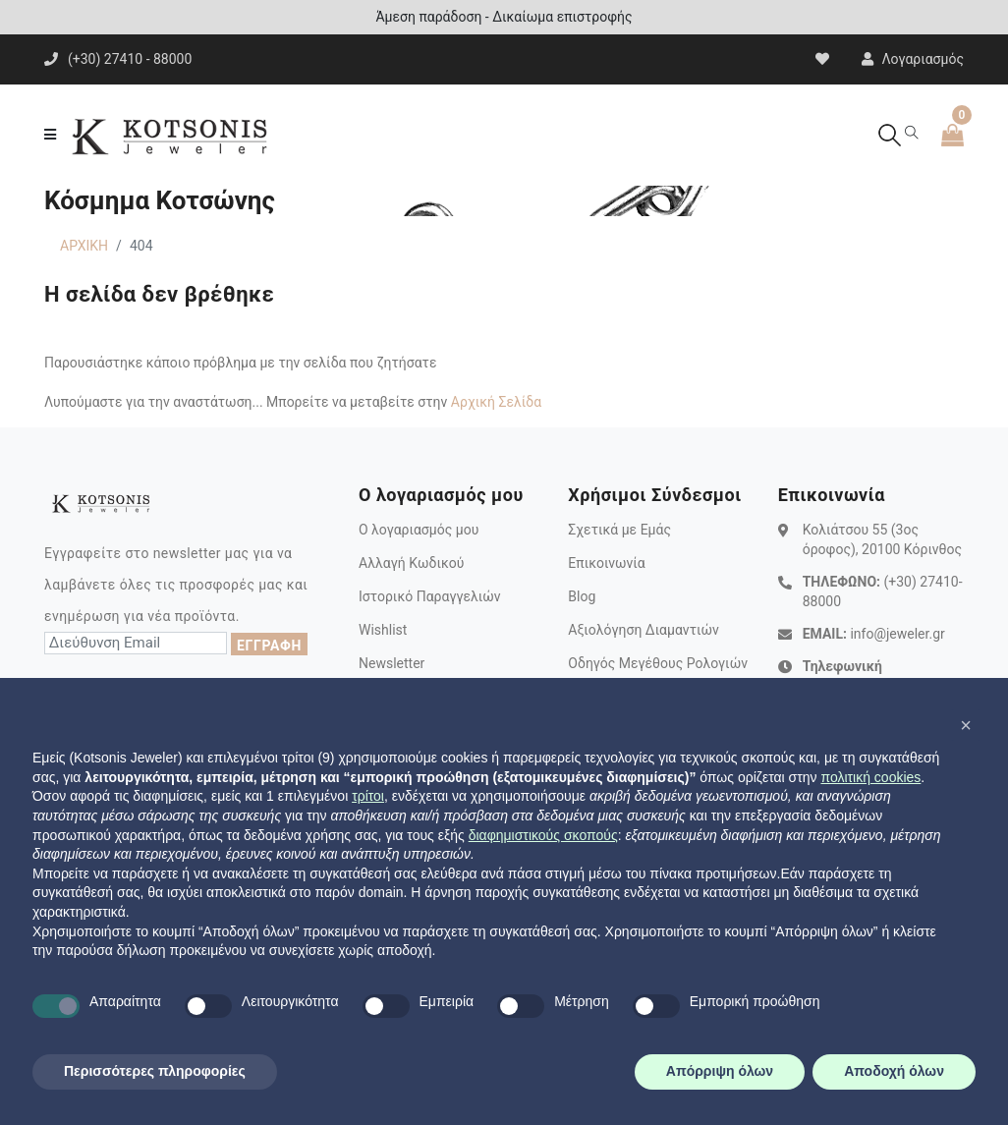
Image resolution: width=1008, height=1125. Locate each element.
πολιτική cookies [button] (870, 777)
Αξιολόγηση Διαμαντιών (643, 630)
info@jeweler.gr (897, 634)
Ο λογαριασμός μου (418, 529)
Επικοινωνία (606, 563)
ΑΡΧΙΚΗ (84, 245)
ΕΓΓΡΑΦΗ (269, 645)
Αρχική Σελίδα (496, 402)
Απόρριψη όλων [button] (719, 1071)
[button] (965, 725)
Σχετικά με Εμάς (619, 529)
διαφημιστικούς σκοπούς (543, 835)
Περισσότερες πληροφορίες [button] (155, 1071)
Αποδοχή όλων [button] (894, 1071)
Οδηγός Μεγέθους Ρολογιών (658, 663)
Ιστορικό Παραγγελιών (430, 596)
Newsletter (391, 663)
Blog (581, 596)
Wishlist (383, 630)
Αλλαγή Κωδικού (411, 563)
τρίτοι (368, 796)
